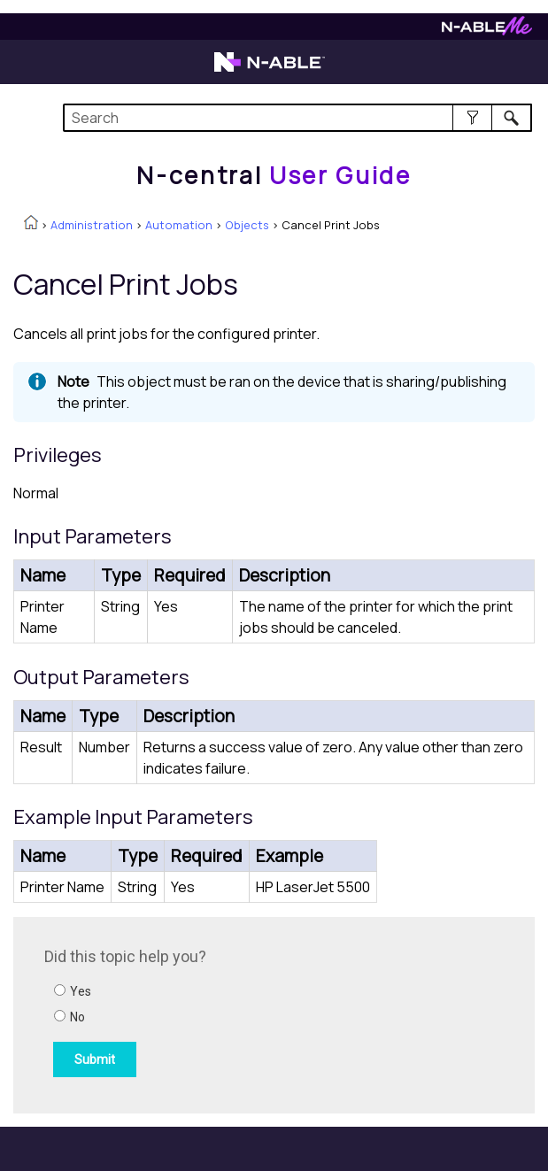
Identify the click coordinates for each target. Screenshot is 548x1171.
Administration (91, 225)
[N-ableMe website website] (487, 30)
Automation (178, 225)
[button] (472, 118)
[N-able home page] (269, 70)
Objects (247, 225)
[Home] (273, 175)
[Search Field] (297, 118)
